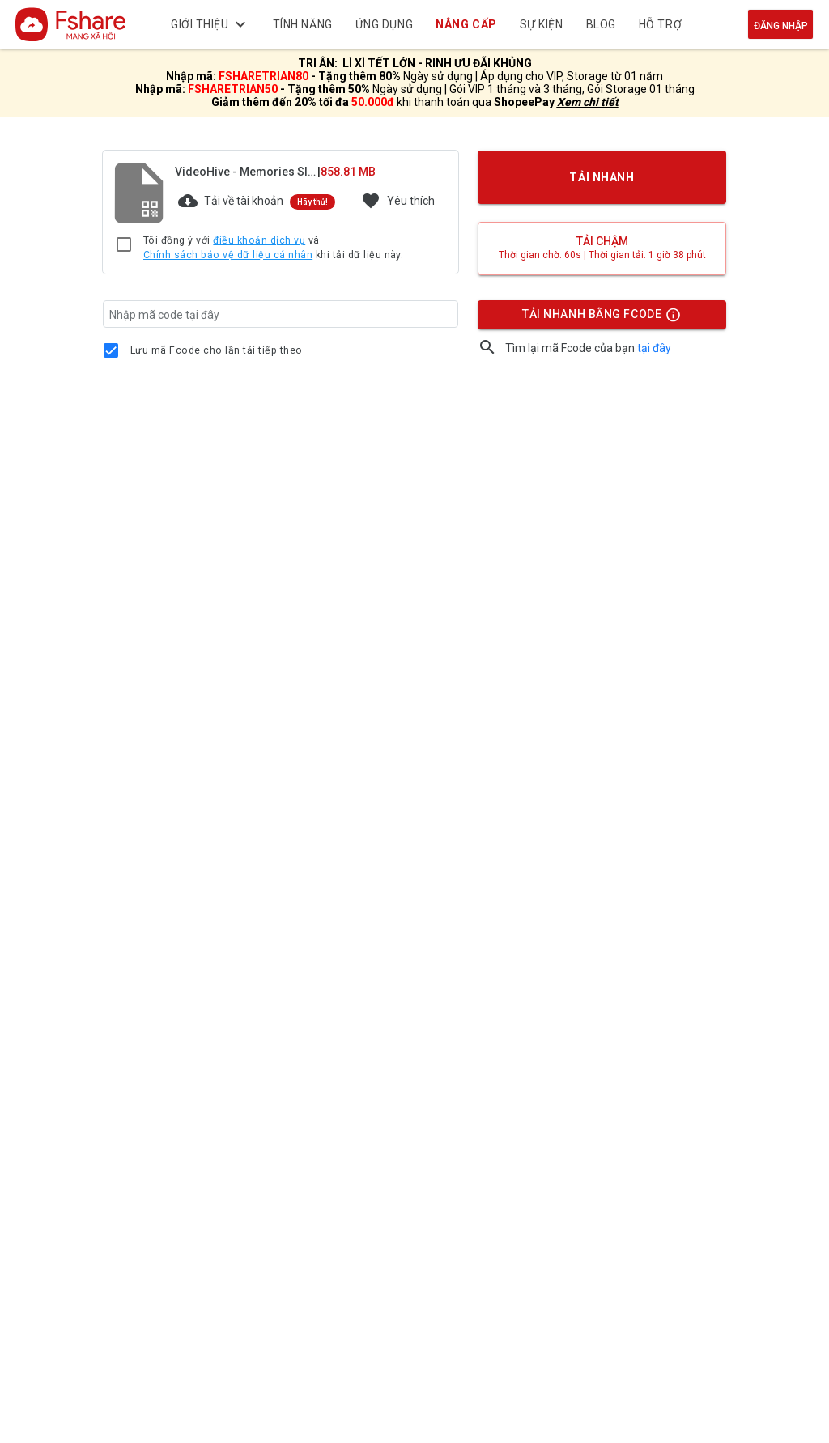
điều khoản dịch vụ (259, 240)
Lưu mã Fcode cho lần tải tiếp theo (216, 350)
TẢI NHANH (602, 177)
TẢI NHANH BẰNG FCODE (594, 318)
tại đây (654, 348)
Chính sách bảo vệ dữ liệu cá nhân (227, 255)
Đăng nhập (781, 26)
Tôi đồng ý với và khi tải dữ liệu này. (273, 248)
